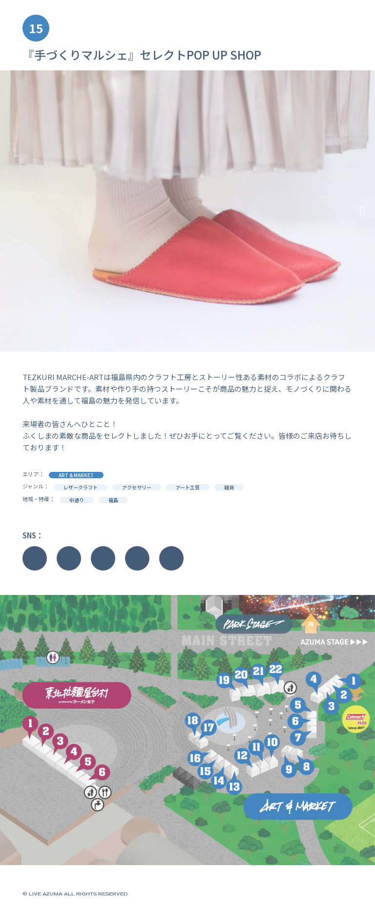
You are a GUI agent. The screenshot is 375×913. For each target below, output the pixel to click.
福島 (113, 500)
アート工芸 (188, 487)
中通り (76, 500)
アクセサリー (136, 487)
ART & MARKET (76, 475)
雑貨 (229, 487)
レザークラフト (80, 487)
